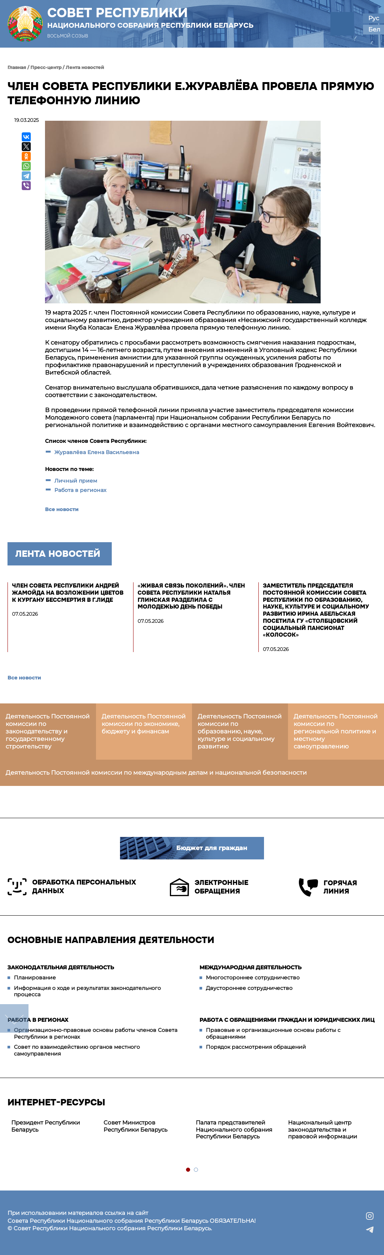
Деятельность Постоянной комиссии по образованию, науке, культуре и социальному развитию (240, 731)
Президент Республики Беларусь (45, 1126)
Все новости (61, 509)
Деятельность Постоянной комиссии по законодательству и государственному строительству (48, 731)
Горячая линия (328, 887)
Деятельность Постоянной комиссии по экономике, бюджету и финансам (144, 724)
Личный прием (75, 480)
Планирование (35, 977)
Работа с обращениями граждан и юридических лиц (287, 1020)
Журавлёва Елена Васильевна (96, 452)
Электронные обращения (209, 887)
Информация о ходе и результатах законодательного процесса (87, 991)
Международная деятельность (251, 967)
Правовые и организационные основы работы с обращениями (273, 1033)
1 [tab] (188, 1170)
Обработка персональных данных (72, 886)
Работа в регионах (80, 490)
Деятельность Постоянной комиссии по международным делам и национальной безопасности (156, 772)
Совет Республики (150, 17)
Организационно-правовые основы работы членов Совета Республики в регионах (95, 1033)
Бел (374, 29)
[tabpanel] (54, 1126)
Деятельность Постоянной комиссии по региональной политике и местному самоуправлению (336, 731)
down (14, 1018)
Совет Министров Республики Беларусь (135, 1126)
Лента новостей (85, 67)
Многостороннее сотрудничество (253, 977)
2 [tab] (196, 1170)
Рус (373, 18)
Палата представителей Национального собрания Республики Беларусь (234, 1129)
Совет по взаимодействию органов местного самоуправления (77, 1050)
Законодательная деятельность (61, 967)
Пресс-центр (46, 67)
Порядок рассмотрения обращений (256, 1047)
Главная (17, 67)
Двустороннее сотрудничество (249, 988)
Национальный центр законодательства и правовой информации (322, 1129)
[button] (342, 24)
